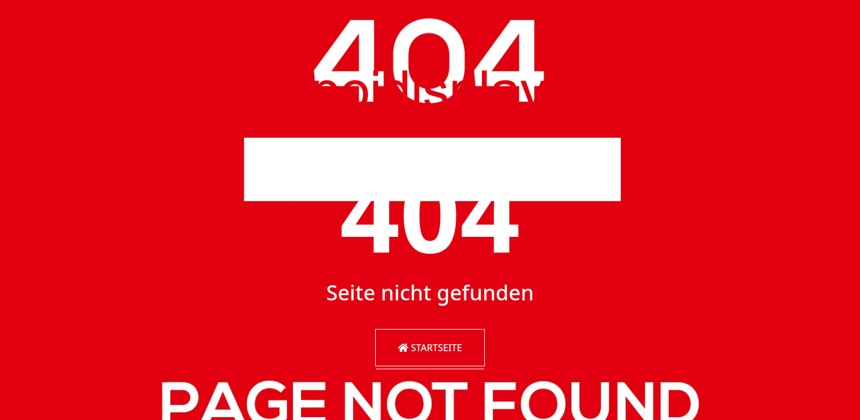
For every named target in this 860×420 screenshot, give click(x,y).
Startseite (430, 347)
